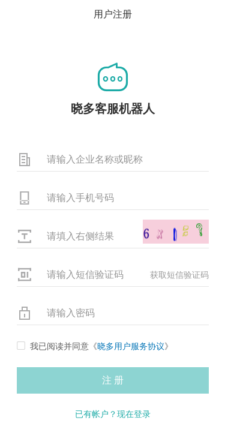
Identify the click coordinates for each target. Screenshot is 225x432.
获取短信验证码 (179, 275)
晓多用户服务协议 (130, 346)
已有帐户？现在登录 (113, 414)
